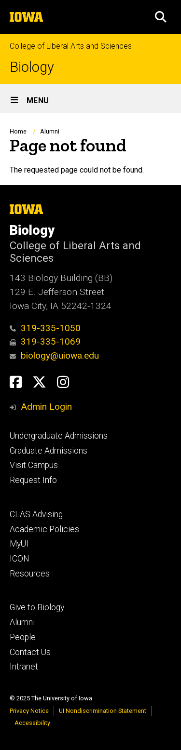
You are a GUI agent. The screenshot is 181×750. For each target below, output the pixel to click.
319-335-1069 (45, 341)
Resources (30, 573)
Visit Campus (34, 465)
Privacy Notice (29, 710)
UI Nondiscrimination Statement (102, 710)
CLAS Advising (36, 514)
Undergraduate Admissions (59, 436)
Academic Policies (44, 529)
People (23, 637)
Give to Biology (37, 607)
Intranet (24, 666)
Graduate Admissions (48, 450)
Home (18, 131)
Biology (32, 67)
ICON (19, 558)
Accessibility (32, 722)
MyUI (19, 544)
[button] (160, 17)
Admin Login (46, 406)
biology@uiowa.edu (54, 355)
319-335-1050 (45, 328)
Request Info (33, 480)
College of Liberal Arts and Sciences (71, 46)
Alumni (49, 131)
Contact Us (30, 652)
